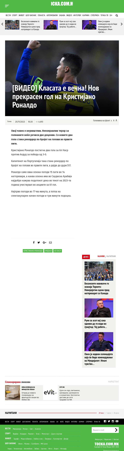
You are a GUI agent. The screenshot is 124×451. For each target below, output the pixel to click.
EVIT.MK (62, 374)
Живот (21, 15)
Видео (69, 15)
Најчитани (10, 399)
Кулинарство (57, 425)
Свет (31, 415)
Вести (8, 15)
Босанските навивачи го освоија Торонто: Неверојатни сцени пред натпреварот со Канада (30, 25)
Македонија (17, 415)
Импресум (98, 425)
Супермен (95, 15)
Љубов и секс (38, 425)
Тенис (38, 420)
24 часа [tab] (101, 399)
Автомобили (52, 15)
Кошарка (23, 420)
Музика (26, 430)
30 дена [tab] (116, 399)
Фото (62, 408)
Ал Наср (57, 252)
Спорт (14, 15)
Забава (62, 15)
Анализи (38, 415)
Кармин (85, 15)
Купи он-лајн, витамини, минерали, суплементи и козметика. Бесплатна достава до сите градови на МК (69, 381)
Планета (41, 15)
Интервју (77, 15)
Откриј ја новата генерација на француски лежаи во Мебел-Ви (32, 381)
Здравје (16, 425)
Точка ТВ (104, 15)
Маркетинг (107, 425)
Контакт (116, 425)
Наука (10, 435)
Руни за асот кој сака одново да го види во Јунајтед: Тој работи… (68, 24)
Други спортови (56, 420)
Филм (20, 430)
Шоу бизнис (31, 15)
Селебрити (35, 430)
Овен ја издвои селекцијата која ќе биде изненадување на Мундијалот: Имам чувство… (107, 26)
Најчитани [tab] (110, 256)
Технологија (18, 435)
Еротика (43, 435)
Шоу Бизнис (10, 429)
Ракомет (31, 420)
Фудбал (48, 252)
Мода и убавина (26, 425)
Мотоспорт (45, 420)
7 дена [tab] (108, 399)
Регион (25, 415)
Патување (48, 425)
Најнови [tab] (97, 256)
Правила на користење (111, 437)
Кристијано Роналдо (33, 252)
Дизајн (66, 425)
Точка (9, 121)
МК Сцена (44, 430)
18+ (110, 15)
